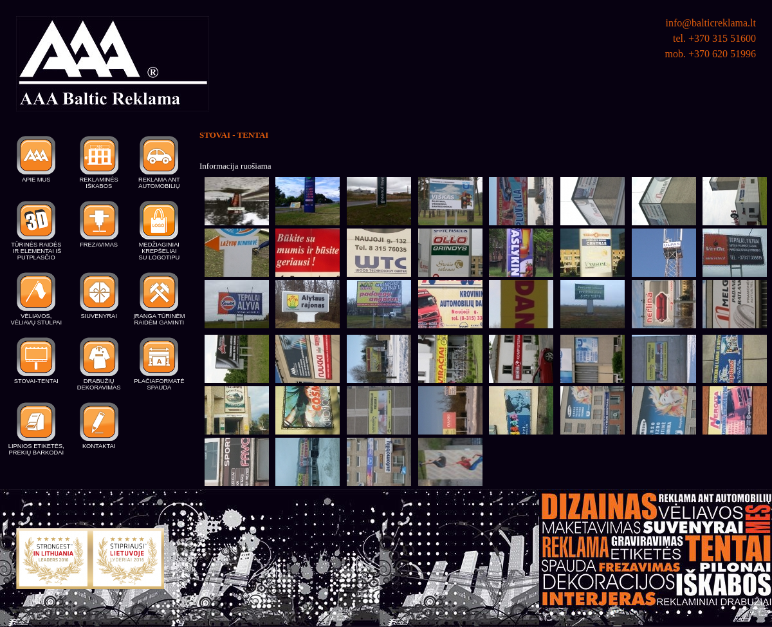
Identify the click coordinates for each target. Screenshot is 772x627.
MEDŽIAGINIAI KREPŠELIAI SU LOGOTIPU (158, 251)
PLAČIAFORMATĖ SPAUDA (159, 384)
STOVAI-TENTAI (36, 381)
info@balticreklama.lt (711, 22)
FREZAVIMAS (99, 244)
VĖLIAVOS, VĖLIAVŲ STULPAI (36, 319)
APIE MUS (36, 179)
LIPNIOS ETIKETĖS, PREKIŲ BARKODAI (36, 449)
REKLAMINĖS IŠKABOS (99, 182)
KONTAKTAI (98, 446)
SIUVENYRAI (98, 316)
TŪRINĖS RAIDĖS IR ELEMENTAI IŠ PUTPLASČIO (36, 251)
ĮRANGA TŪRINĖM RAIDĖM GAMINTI (159, 319)
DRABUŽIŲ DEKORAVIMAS (99, 384)
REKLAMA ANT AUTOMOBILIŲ (159, 182)
